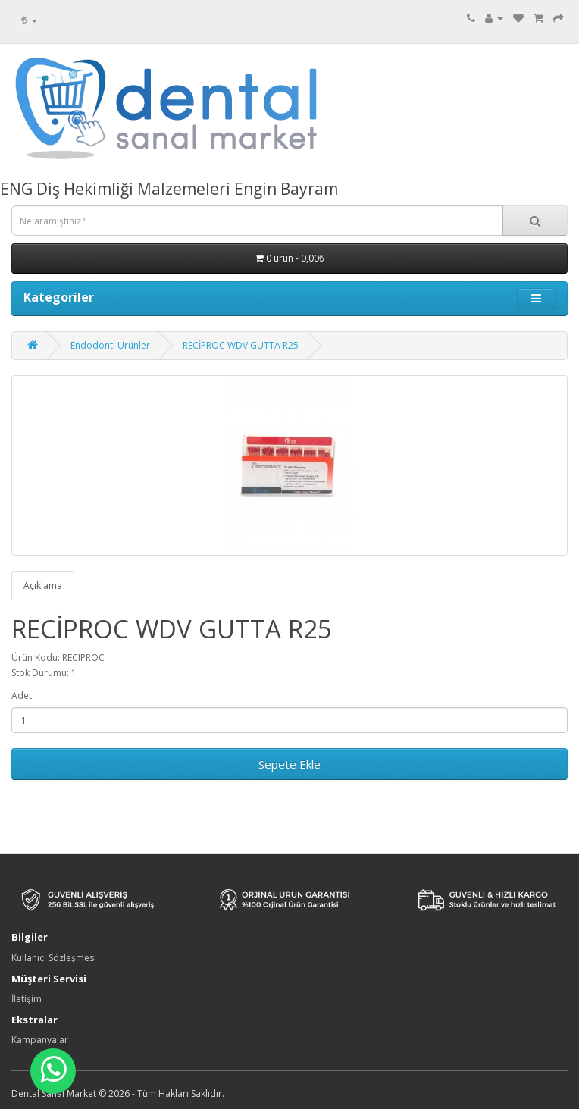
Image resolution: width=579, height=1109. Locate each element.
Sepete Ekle (289, 764)
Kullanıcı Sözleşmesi (53, 957)
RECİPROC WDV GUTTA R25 (241, 345)
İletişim (26, 998)
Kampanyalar (39, 1039)
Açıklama (42, 585)
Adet (21, 695)
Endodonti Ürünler (110, 345)
